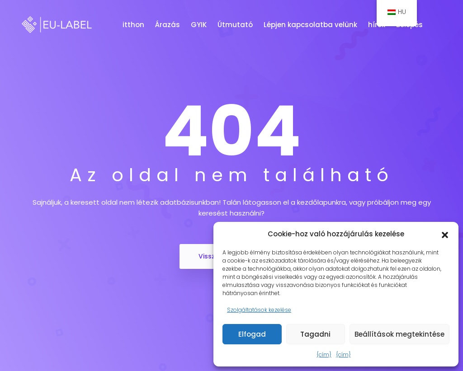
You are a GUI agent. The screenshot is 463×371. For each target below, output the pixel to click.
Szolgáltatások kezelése (259, 310)
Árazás (168, 24)
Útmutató (236, 24)
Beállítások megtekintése (399, 334)
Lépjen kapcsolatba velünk (311, 24)
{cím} (324, 354)
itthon (134, 24)
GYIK (199, 24)
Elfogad (252, 334)
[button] (444, 234)
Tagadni (315, 334)
